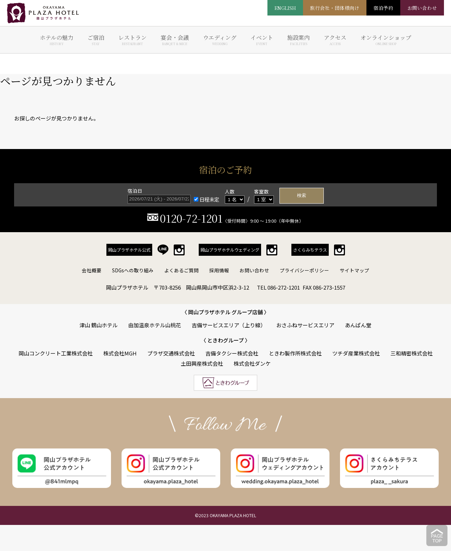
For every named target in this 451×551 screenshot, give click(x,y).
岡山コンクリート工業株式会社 (56, 353)
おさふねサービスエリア (305, 325)
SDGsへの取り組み (133, 270)
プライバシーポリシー (304, 270)
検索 (302, 195)
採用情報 (219, 270)
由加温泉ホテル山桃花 (154, 325)
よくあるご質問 (181, 270)
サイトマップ (354, 270)
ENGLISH (285, 7)
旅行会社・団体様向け (334, 7)
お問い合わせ (254, 270)
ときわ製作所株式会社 (295, 353)
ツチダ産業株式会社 (356, 353)
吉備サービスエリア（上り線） (229, 325)
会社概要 (91, 270)
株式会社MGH (120, 353)
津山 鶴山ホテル (99, 325)
